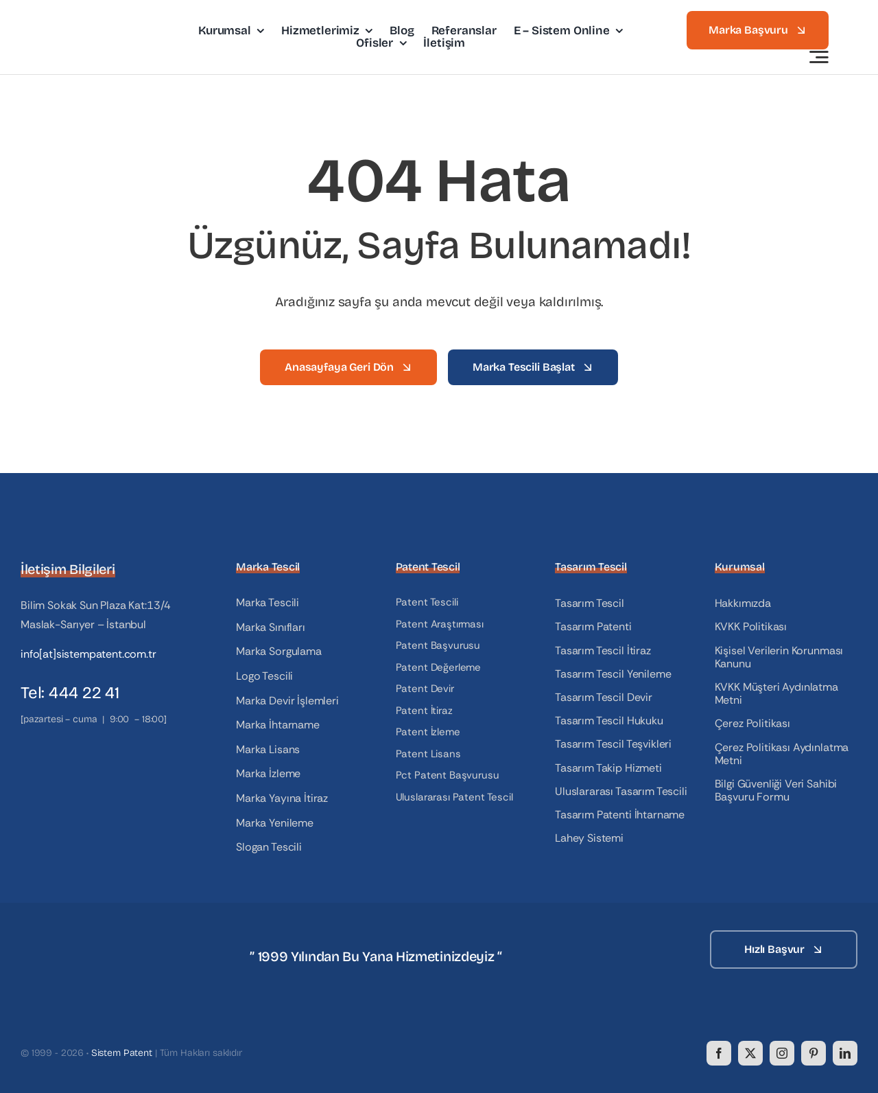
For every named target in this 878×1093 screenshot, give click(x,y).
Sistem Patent (121, 1053)
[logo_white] (89, 935)
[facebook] (719, 1053)
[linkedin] (845, 1053)
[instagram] (782, 1053)
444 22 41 (84, 692)
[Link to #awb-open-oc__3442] (819, 57)
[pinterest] (813, 1053)
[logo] (97, 22)
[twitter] (750, 1053)
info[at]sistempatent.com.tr (88, 654)
